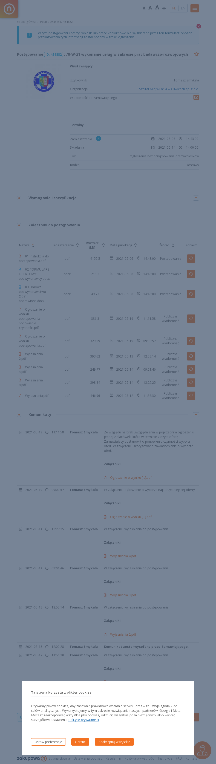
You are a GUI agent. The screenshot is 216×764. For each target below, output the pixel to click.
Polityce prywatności (83, 720)
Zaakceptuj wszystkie (114, 742)
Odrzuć (80, 742)
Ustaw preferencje (48, 742)
